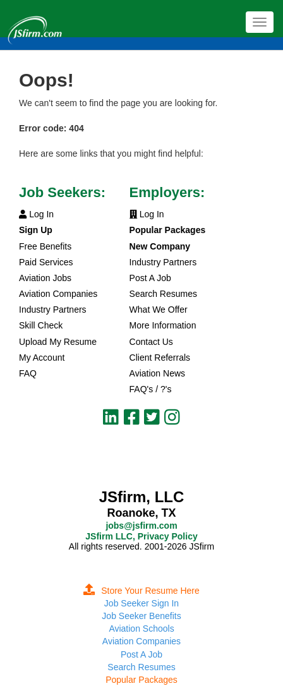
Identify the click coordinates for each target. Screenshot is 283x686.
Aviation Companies (58, 294)
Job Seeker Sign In (141, 603)
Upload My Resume (58, 342)
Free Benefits (45, 246)
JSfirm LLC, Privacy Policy (141, 536)
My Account (41, 357)
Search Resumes (163, 294)
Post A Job (150, 278)
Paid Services (46, 262)
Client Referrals (159, 357)
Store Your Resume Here (141, 591)
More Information (162, 325)
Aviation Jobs (45, 278)
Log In (36, 214)
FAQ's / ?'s (150, 389)
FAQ (28, 373)
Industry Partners (53, 309)
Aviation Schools (141, 628)
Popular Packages (141, 680)
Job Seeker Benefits (141, 616)
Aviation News (157, 373)
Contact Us (151, 342)
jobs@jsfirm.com (141, 526)
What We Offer (158, 309)
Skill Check (41, 325)
